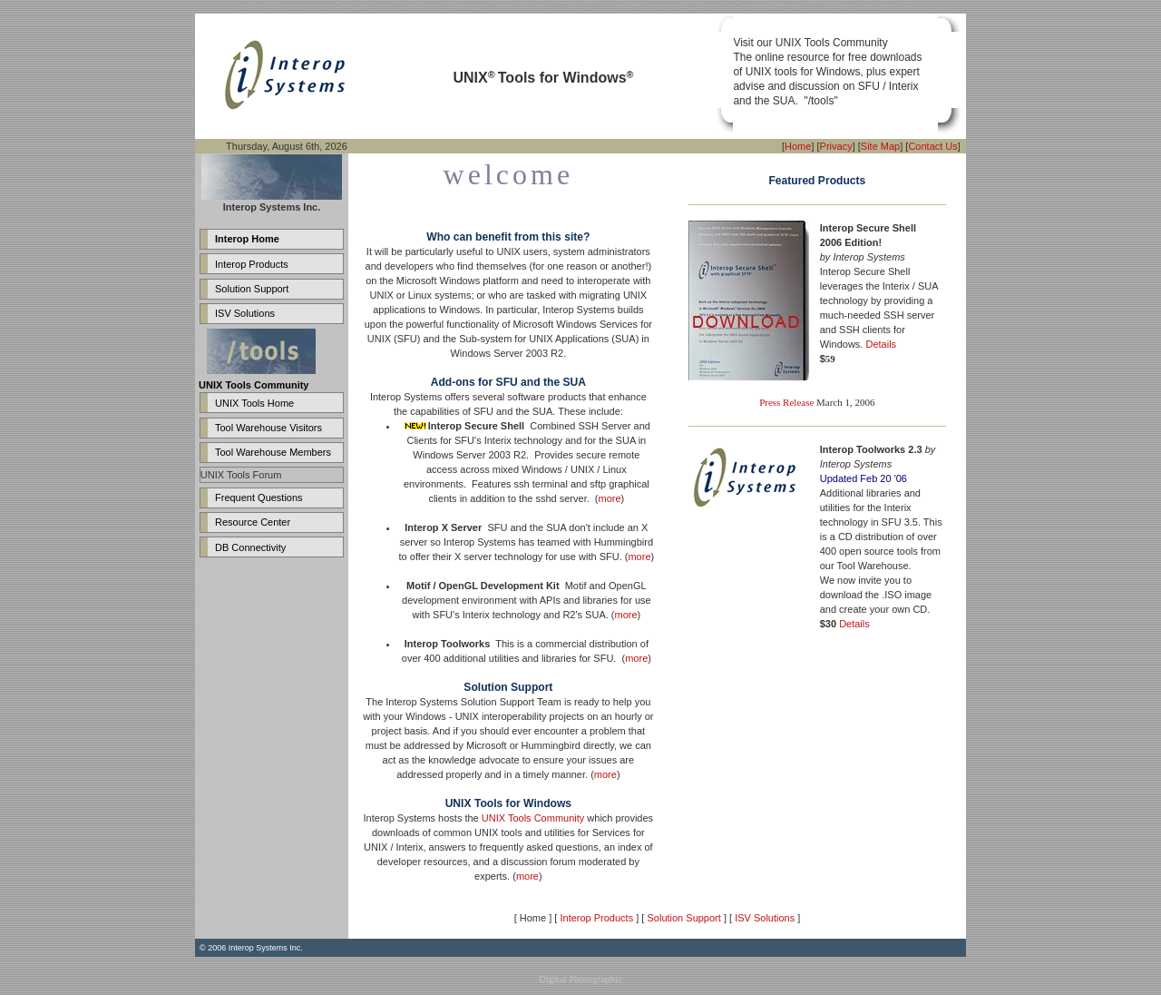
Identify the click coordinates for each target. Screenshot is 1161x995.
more (610, 498)
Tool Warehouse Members (273, 452)
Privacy (836, 146)
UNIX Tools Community (533, 818)
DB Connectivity (250, 547)
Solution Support (251, 288)
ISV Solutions (245, 313)
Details (880, 344)
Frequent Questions (259, 497)
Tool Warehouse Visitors (268, 427)
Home (798, 146)
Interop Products (251, 264)
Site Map (880, 146)
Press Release (786, 402)
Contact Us (932, 146)
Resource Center (252, 522)
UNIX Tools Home (254, 403)
